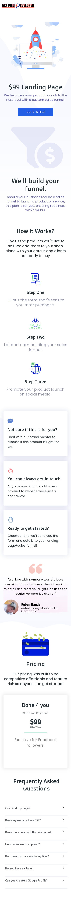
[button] (36, 810)
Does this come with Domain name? (28, 832)
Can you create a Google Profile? (26, 880)
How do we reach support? (22, 844)
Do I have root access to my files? (27, 856)
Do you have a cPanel (19, 868)
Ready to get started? (28, 528)
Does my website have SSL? (23, 820)
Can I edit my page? (17, 808)
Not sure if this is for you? (32, 429)
